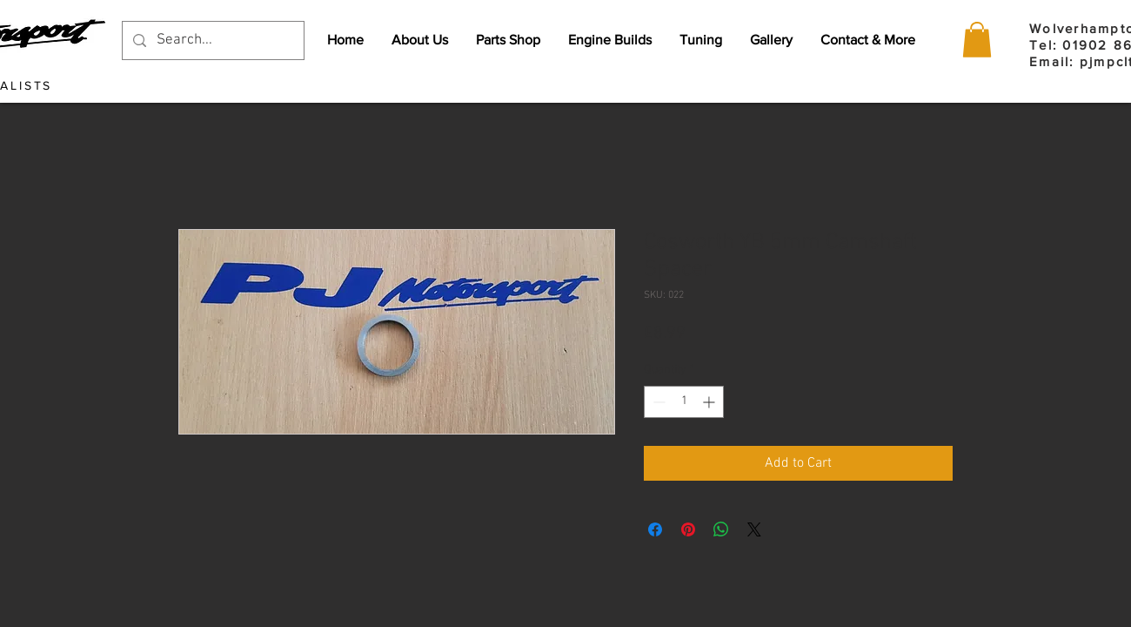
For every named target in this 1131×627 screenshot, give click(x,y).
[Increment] (710, 402)
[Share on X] (754, 529)
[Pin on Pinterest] (688, 529)
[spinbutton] (683, 402)
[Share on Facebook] (655, 529)
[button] (977, 39)
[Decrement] (657, 402)
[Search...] (212, 40)
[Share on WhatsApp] (721, 529)
